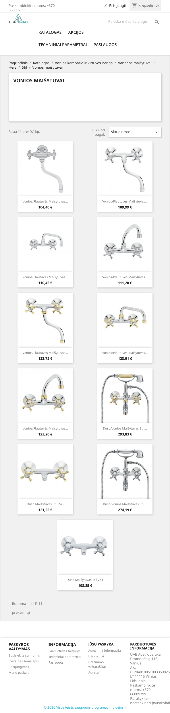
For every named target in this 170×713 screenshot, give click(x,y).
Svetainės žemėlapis (24, 661)
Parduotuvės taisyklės (64, 651)
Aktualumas (135, 132)
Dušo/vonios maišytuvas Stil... (125, 428)
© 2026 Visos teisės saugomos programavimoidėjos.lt (85, 707)
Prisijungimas (19, 667)
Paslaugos (105, 44)
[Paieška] (133, 21)
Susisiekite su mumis (24, 655)
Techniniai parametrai (63, 44)
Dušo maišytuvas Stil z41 (85, 580)
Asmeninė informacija (104, 650)
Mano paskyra (19, 672)
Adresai (94, 672)
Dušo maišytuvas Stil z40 (45, 504)
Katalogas (50, 32)
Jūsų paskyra (101, 644)
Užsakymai (96, 656)
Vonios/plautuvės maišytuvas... (45, 201)
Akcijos (76, 32)
